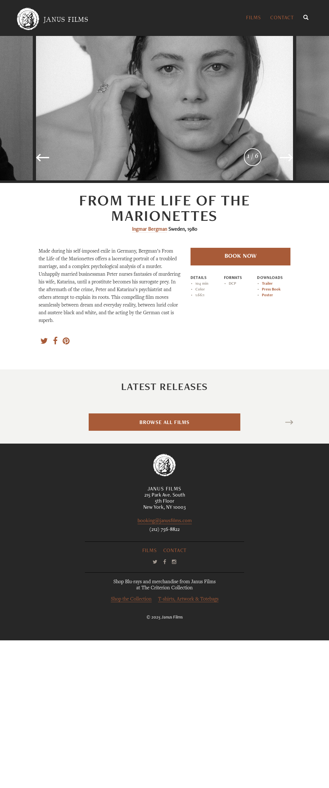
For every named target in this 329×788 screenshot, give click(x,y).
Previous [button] (63, 160)
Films (253, 18)
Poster (267, 295)
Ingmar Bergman (149, 229)
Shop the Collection (131, 747)
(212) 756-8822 (164, 677)
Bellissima (188, 469)
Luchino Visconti (180, 513)
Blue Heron (86, 469)
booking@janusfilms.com (165, 669)
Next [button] (269, 160)
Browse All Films (164, 570)
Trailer (267, 284)
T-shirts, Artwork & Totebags (188, 747)
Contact (282, 18)
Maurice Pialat (281, 513)
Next (280, 570)
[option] (164, 108)
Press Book (271, 289)
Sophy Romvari (74, 513)
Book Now (241, 256)
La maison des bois (291, 469)
